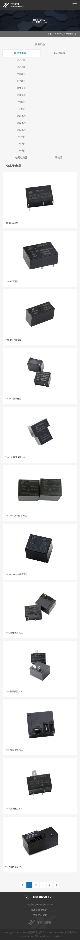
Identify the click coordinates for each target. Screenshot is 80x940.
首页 (50, 34)
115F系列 (21, 88)
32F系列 (21, 81)
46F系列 (21, 109)
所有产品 (40, 44)
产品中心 (59, 34)
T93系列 (21, 150)
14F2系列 (21, 122)
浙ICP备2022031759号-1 (49, 936)
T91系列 (21, 143)
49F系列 (21, 136)
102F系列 (21, 95)
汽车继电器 (59, 53)
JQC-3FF (21, 60)
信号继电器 (21, 157)
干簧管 (58, 157)
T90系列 (21, 74)
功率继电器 (71, 34)
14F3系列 (21, 129)
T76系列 (21, 102)
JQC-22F (21, 67)
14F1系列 (21, 116)
